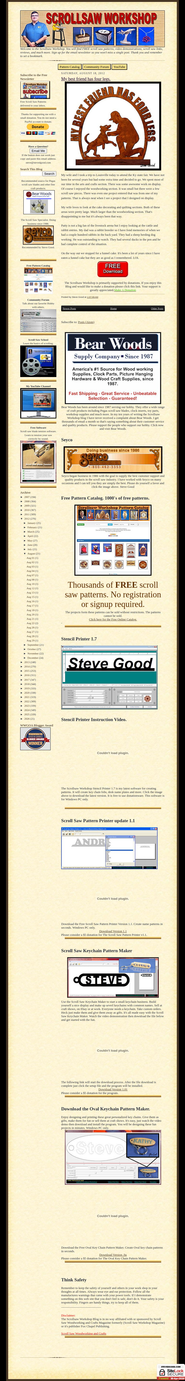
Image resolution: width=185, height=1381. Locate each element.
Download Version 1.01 (113, 1089)
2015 (27, 670)
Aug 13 (30, 592)
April (30, 535)
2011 (27, 514)
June (30, 544)
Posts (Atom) (86, 322)
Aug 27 (30, 631)
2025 (27, 714)
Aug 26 (30, 627)
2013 (27, 662)
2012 (27, 518)
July (30, 549)
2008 (27, 501)
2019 (27, 688)
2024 (27, 710)
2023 (27, 705)
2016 (27, 675)
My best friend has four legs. (86, 79)
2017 (27, 679)
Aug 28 (30, 636)
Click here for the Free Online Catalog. (113, 619)
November (33, 653)
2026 (27, 718)
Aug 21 (30, 618)
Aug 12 (30, 588)
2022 (27, 701)
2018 (27, 684)
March (31, 531)
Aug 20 (30, 614)
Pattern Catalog (70, 67)
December (33, 657)
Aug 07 (30, 575)
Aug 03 (30, 566)
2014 (27, 666)
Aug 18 (30, 610)
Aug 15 (30, 596)
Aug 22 (30, 623)
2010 (27, 509)
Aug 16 (30, 601)
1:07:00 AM (92, 297)
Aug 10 (30, 583)
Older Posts (157, 308)
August (31, 553)
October (32, 649)
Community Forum (96, 67)
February (32, 527)
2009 (27, 505)
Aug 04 (30, 570)
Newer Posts (69, 308)
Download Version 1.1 (113, 931)
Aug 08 (30, 579)
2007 (27, 496)
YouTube (119, 67)
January (31, 522)
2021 (27, 697)
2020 (27, 692)
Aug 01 (30, 557)
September (33, 644)
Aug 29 (30, 640)
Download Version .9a (112, 1255)
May (30, 540)
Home (113, 308)
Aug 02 (30, 562)
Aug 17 (30, 605)
